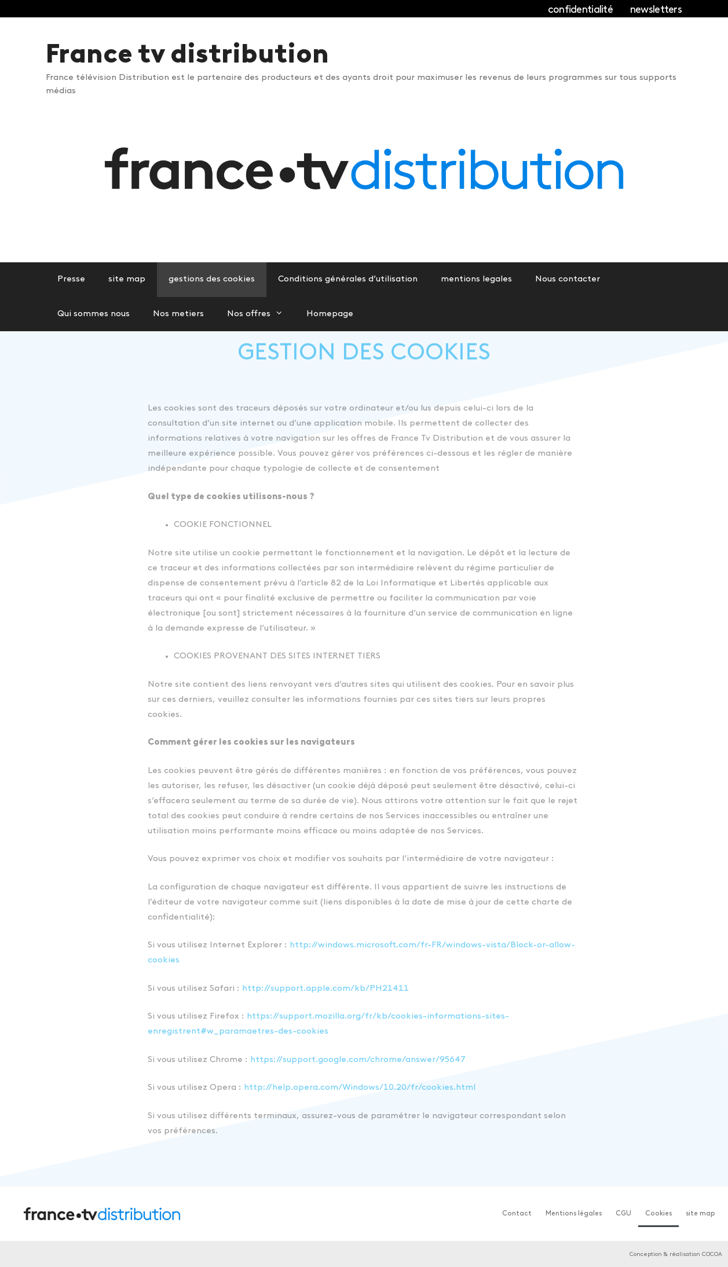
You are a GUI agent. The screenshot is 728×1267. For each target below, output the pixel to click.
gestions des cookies (212, 279)
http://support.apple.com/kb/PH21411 (325, 988)
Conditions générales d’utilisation (348, 279)
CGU (623, 1213)
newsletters (656, 10)
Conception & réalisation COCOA (676, 1254)
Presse (71, 279)
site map (126, 279)
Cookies (658, 1213)
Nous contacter (567, 279)
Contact (517, 1213)
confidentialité (580, 10)
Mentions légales (574, 1213)
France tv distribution (187, 56)
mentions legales (476, 279)
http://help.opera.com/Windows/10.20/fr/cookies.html (359, 1087)
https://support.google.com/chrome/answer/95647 (358, 1060)
